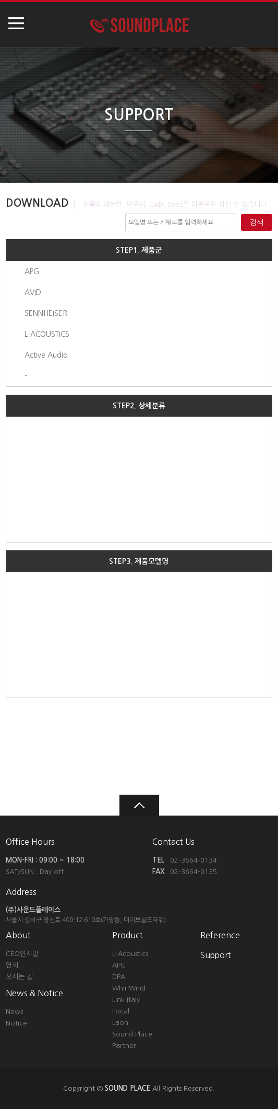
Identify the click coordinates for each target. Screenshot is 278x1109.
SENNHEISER (46, 313)
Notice (16, 1023)
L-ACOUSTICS (47, 334)
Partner (124, 1045)
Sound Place (132, 1034)
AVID (33, 292)
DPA (118, 976)
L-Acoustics (130, 953)
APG (32, 271)
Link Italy (126, 999)
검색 (256, 222)
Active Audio (46, 355)
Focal (120, 1011)
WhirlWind (129, 988)
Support (215, 955)
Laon (120, 1022)
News (14, 1011)
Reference (220, 935)
